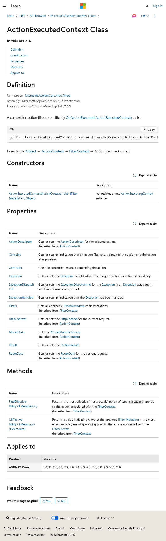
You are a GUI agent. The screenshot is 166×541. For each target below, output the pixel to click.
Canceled (15, 254)
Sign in (157, 6)
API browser (38, 15)
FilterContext (79, 151)
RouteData (16, 353)
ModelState (17, 332)
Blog (59, 528)
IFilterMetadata (74, 306)
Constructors (19, 55)
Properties (17, 61)
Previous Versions (38, 528)
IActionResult (70, 345)
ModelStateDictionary (65, 332)
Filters (13, 306)
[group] (83, 138)
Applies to (17, 73)
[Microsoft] (83, 6)
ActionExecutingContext (137, 193)
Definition (16, 49)
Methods (16, 67)
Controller (15, 267)
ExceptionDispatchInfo (76, 284)
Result (13, 345)
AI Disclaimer (12, 528)
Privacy (95, 528)
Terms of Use (12, 535)
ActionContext (53, 151)
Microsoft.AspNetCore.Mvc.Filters (73, 15)
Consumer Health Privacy (125, 528)
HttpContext (17, 319)
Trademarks (34, 535)
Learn (10, 15)
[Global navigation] (4, 6)
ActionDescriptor (20, 241)
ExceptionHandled (21, 297)
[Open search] (147, 6)
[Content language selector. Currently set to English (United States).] (24, 518)
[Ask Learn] (134, 15)
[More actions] (155, 15)
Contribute (77, 528)
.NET (22, 15)
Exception (15, 276)
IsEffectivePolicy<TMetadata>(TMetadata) (22, 424)
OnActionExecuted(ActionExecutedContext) (99, 117)
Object (31, 151)
